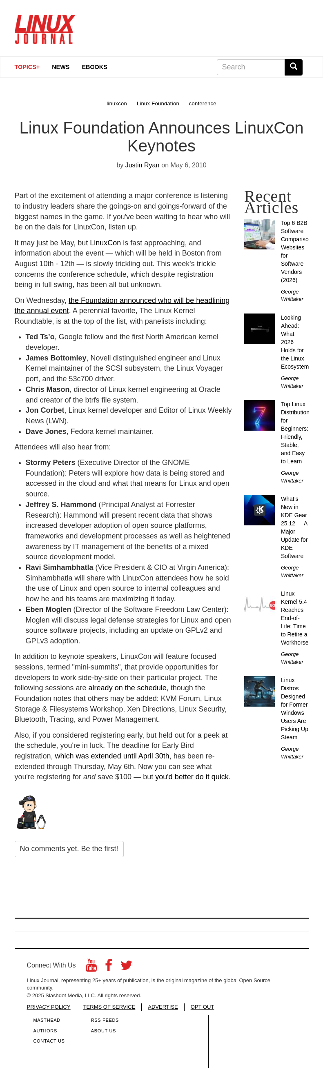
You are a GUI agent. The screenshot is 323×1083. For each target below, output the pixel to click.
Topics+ (27, 67)
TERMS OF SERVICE (109, 1007)
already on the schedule (128, 688)
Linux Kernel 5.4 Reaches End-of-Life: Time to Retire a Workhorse (294, 618)
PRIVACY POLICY (49, 1007)
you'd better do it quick (192, 777)
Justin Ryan (142, 165)
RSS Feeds (105, 1020)
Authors (45, 1030)
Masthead (46, 1020)
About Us (103, 1030)
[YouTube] (91, 967)
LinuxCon (105, 243)
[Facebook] (108, 967)
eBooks (94, 67)
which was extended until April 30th (112, 756)
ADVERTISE (163, 1007)
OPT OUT (202, 1007)
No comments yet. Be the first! (69, 849)
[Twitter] (126, 967)
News (60, 67)
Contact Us (49, 1041)
